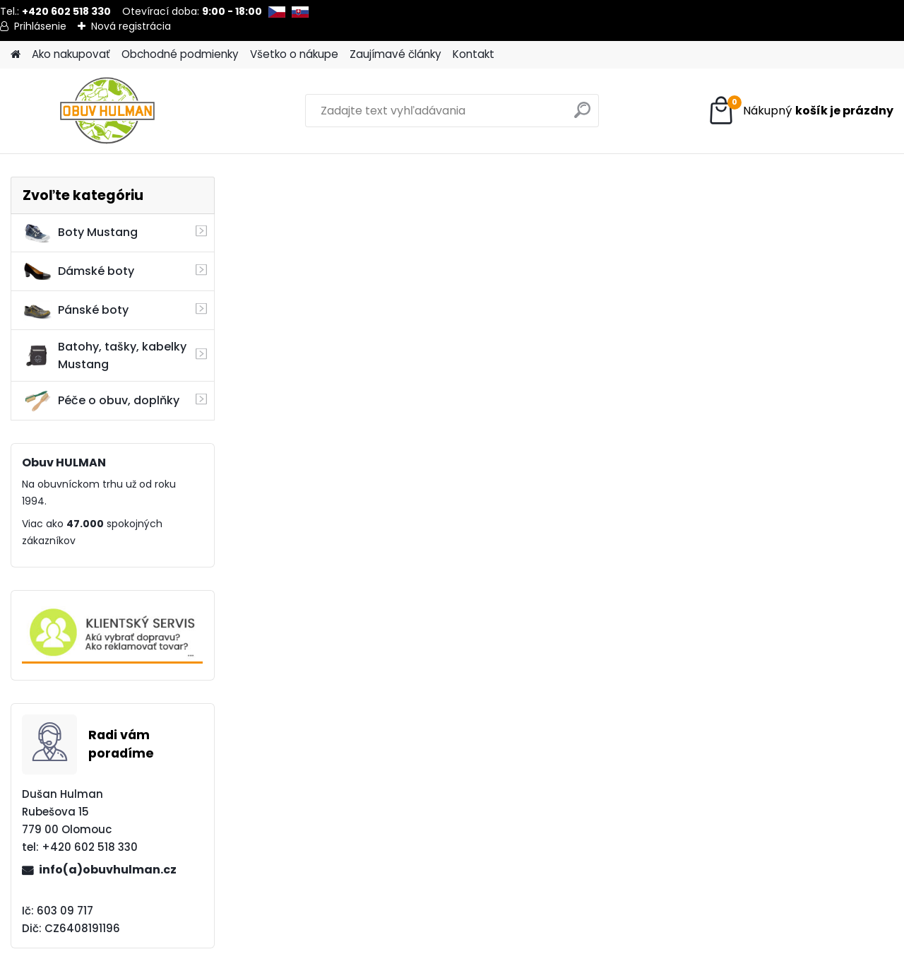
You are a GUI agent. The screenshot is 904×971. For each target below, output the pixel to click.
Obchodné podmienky (180, 54)
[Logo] (108, 111)
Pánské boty (76, 310)
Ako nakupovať (71, 54)
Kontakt (473, 54)
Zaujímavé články (395, 54)
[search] (582, 115)
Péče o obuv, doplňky (101, 400)
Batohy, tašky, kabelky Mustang (104, 355)
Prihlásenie (40, 26)
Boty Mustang (80, 232)
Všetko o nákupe (294, 54)
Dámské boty (78, 271)
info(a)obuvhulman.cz (108, 869)
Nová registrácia (131, 26)
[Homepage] (15, 55)
